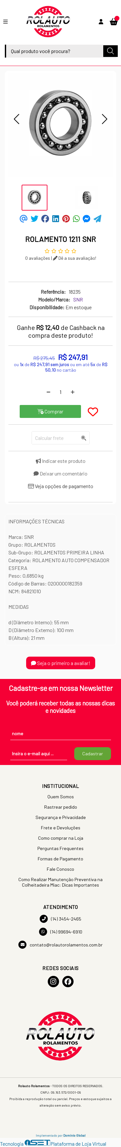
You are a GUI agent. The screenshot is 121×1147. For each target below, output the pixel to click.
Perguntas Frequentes (60, 848)
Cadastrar (92, 753)
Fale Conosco (60, 869)
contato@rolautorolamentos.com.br (60, 945)
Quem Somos (60, 796)
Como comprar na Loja (60, 838)
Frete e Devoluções (60, 827)
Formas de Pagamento (60, 858)
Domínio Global (74, 1135)
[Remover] (48, 392)
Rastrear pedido (60, 807)
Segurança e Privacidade (60, 817)
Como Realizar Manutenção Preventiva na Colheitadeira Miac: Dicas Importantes (60, 882)
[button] (16, 119)
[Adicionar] (72, 392)
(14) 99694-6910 (60, 932)
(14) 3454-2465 (60, 919)
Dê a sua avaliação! (74, 258)
